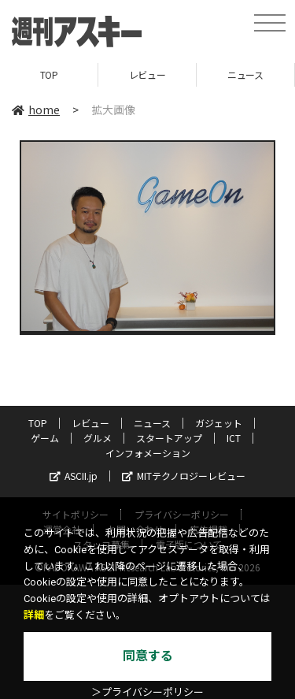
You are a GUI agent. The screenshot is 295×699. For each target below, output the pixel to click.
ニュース (245, 74)
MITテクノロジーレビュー (183, 475)
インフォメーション (147, 452)
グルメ (97, 437)
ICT (234, 437)
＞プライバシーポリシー (147, 692)
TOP (49, 74)
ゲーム (45, 437)
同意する (148, 656)
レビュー (147, 74)
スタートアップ (169, 437)
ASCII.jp (74, 475)
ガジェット (218, 422)
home (36, 109)
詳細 (34, 615)
